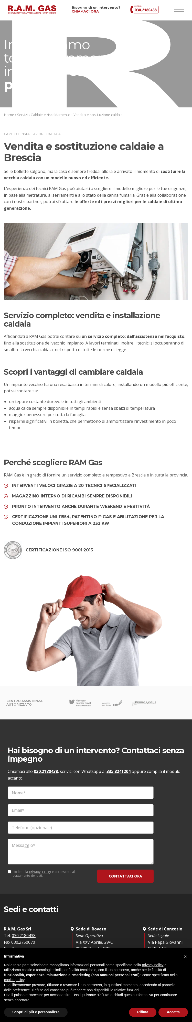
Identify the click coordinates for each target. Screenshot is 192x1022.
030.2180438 (46, 771)
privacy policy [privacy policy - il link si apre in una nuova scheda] (153, 965)
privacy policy (40, 871)
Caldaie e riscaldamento (50, 114)
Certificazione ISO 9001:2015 (48, 550)
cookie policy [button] (14, 980)
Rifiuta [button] (142, 1012)
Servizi (22, 114)
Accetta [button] (173, 1012)
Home (9, 114)
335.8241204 (118, 771)
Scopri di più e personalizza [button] (35, 1012)
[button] (185, 956)
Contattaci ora (125, 876)
